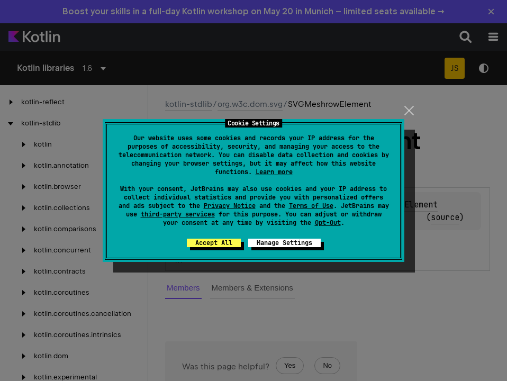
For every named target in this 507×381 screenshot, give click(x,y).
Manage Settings (284, 243)
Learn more (274, 172)
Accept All (213, 243)
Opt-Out (328, 223)
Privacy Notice (230, 206)
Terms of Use (311, 206)
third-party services (178, 214)
